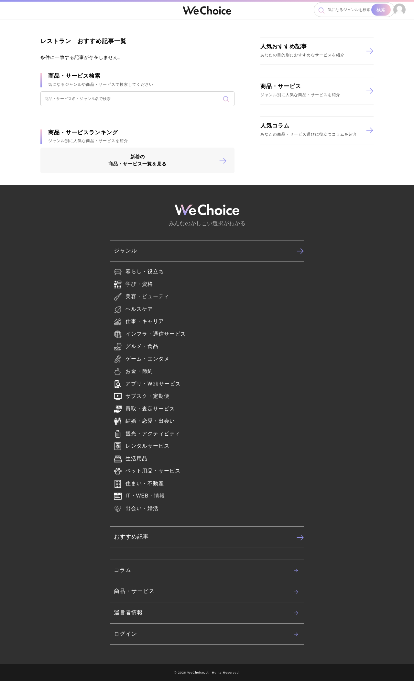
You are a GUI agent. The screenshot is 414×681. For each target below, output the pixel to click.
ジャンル (209, 251)
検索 (381, 9)
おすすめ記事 (209, 537)
